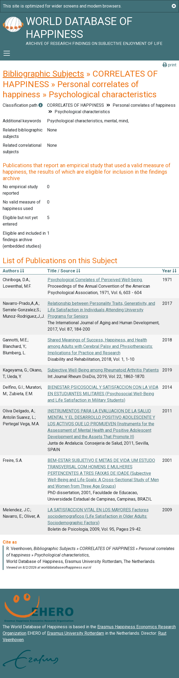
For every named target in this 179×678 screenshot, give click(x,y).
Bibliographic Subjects (43, 74)
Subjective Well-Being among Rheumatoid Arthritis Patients (103, 370)
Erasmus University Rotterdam (75, 633)
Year (169, 270)
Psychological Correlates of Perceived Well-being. (95, 279)
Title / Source (63, 270)
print (169, 64)
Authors (13, 270)
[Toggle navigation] (7, 53)
